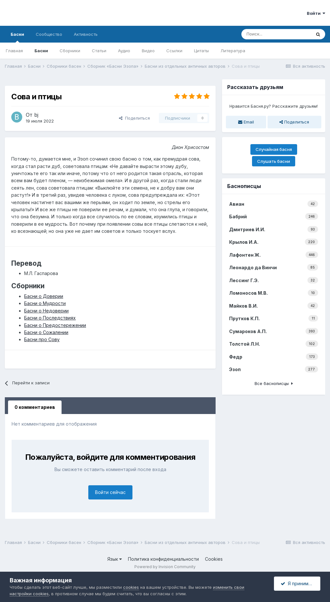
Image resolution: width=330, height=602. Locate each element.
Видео (148, 50)
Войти (316, 13)
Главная (14, 50)
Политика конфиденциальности (163, 559)
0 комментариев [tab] (35, 407)
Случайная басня (274, 149)
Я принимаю (298, 583)
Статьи (99, 50)
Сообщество (49, 34)
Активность (86, 34)
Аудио (124, 50)
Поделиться (134, 118)
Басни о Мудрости (45, 303)
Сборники (70, 50)
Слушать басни (273, 161)
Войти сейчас (110, 492)
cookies (131, 587)
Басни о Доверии (43, 296)
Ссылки (174, 50)
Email (246, 121)
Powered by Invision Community (165, 566)
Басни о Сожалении (46, 332)
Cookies (214, 559)
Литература (232, 50)
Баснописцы (244, 186)
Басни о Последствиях (50, 318)
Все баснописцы (274, 383)
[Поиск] (276, 34)
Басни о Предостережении (55, 325)
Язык (114, 559)
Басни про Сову (42, 339)
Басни (17, 37)
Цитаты (201, 50)
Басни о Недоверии (46, 310)
